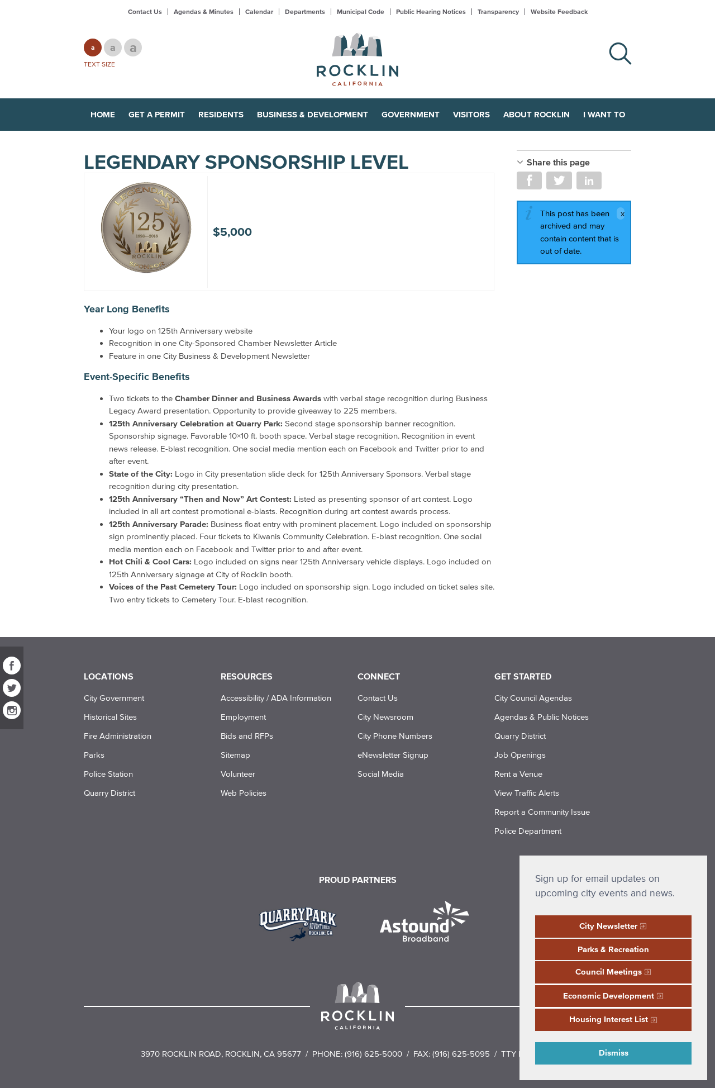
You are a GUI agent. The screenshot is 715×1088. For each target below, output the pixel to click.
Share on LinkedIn (589, 180)
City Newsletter (608, 925)
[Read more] (302, 922)
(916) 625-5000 (373, 1053)
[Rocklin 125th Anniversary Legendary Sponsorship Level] (146, 228)
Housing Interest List (608, 1019)
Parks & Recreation (613, 949)
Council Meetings (608, 971)
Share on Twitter (558, 180)
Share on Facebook (529, 180)
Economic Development (608, 995)
